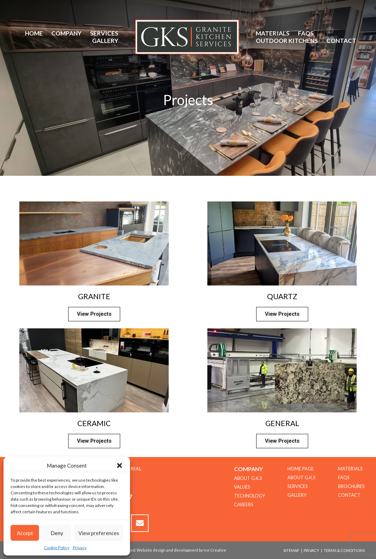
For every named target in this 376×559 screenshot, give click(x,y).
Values (242, 487)
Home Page (300, 468)
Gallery (105, 40)
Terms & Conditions (344, 550)
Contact (341, 40)
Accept (25, 533)
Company (66, 33)
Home (34, 33)
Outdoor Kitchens (287, 40)
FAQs (306, 33)
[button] (119, 465)
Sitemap (291, 550)
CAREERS (243, 504)
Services (104, 33)
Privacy (79, 547)
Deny (57, 533)
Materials (273, 33)
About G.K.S (301, 477)
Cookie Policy (56, 547)
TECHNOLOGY (249, 496)
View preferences (98, 533)
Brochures (351, 486)
